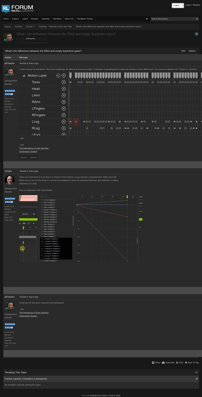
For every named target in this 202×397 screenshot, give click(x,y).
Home (6, 19)
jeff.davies (30, 38)
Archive (18, 26)
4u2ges (8, 171)
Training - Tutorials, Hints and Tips (55, 26)
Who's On (69, 19)
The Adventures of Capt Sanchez (34, 148)
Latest (25, 19)
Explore (15, 19)
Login (187, 5)
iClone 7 (30, 26)
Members (57, 19)
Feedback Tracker (85, 19)
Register (196, 5)
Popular (35, 19)
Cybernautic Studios (28, 151)
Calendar (45, 19)
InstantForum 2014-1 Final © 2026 (105, 395)
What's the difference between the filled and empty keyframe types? (109, 26)
